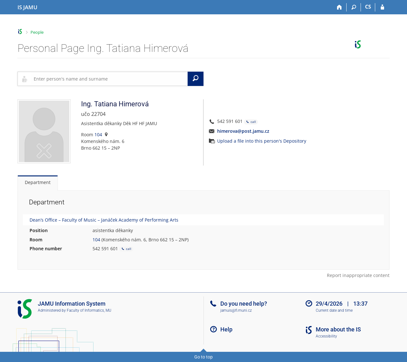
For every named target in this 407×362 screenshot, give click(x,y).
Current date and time (334, 310)
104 (98, 134)
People (37, 32)
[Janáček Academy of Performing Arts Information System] (27, 7)
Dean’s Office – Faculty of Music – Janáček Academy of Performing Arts (104, 220)
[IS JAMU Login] (382, 7)
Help (226, 329)
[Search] (354, 7)
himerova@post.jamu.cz (243, 131)
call (251, 121)
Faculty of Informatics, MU (89, 310)
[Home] (339, 7)
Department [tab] (38, 182)
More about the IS (338, 329)
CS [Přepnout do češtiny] (368, 6)
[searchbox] (109, 79)
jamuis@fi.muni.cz (236, 310)
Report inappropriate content (358, 275)
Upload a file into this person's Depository (261, 141)
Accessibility (326, 336)
